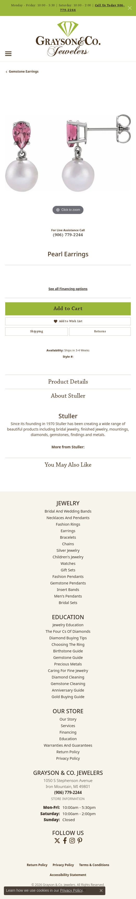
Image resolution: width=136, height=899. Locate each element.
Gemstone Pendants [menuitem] (68, 583)
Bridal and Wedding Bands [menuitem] (67, 511)
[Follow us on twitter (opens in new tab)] (57, 841)
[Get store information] (68, 799)
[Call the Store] (68, 792)
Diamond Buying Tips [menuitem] (68, 637)
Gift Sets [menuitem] (68, 569)
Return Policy (68, 751)
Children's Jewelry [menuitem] (68, 556)
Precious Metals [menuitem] (68, 664)
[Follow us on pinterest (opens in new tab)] (79, 841)
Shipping (36, 331)
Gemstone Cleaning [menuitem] (68, 683)
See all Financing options (68, 289)
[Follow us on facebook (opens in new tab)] (65, 841)
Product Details (68, 382)
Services (68, 725)
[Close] (129, 8)
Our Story (68, 719)
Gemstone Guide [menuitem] (68, 657)
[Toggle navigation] (8, 53)
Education (68, 738)
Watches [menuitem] (68, 563)
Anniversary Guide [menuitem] (68, 690)
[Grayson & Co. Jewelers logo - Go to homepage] (68, 39)
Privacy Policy (68, 758)
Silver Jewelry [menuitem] (68, 550)
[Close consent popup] (101, 890)
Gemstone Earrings (23, 71)
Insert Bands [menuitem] (68, 589)
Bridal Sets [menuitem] (68, 602)
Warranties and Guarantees (68, 745)
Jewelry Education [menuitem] (68, 624)
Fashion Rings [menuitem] (68, 524)
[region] (68, 153)
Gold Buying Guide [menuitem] (67, 696)
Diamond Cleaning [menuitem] (68, 677)
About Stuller (68, 396)
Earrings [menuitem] (68, 530)
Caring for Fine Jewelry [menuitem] (68, 670)
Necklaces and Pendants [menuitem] (68, 517)
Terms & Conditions (94, 865)
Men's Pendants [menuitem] (68, 596)
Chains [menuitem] (68, 543)
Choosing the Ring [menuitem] (68, 644)
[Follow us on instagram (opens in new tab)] (72, 841)
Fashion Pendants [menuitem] (67, 576)
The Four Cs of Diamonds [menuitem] (68, 631)
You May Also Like (68, 465)
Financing (68, 732)
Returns (100, 331)
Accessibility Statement (68, 875)
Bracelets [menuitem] (68, 537)
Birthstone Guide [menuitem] (68, 650)
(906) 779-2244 (68, 235)
